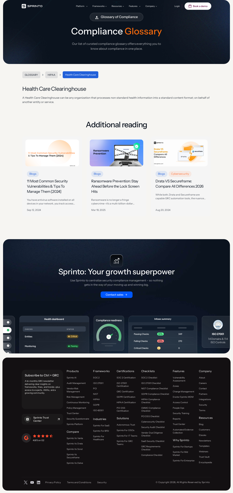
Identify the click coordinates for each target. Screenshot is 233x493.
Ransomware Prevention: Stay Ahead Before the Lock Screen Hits (115, 186)
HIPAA (51, 74)
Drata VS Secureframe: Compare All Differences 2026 (179, 184)
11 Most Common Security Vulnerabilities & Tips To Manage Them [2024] (47, 186)
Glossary (31, 74)
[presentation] (52, 153)
